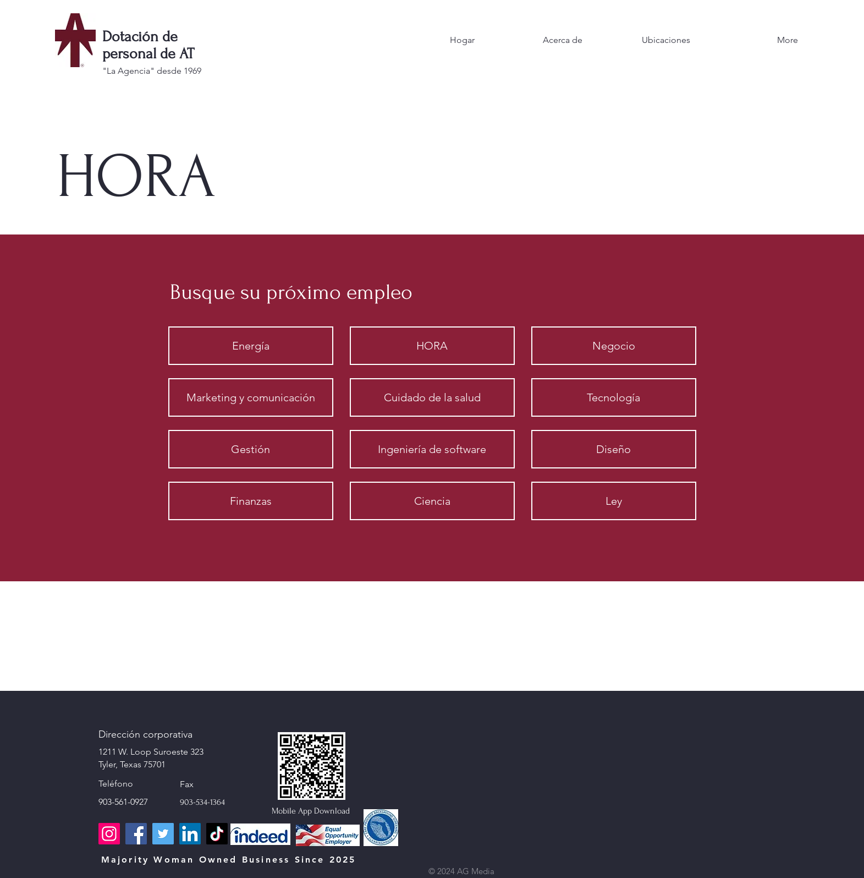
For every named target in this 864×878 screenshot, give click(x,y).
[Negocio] (613, 345)
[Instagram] (109, 833)
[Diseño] (613, 449)
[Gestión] (250, 449)
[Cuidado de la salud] (432, 397)
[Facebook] (136, 833)
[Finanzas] (250, 501)
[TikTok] (217, 833)
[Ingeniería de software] (432, 449)
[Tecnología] (613, 397)
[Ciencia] (432, 501)
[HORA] (432, 345)
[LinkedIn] (190, 833)
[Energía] (250, 345)
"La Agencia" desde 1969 (151, 71)
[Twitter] (163, 833)
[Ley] (613, 501)
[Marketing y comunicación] (250, 397)
